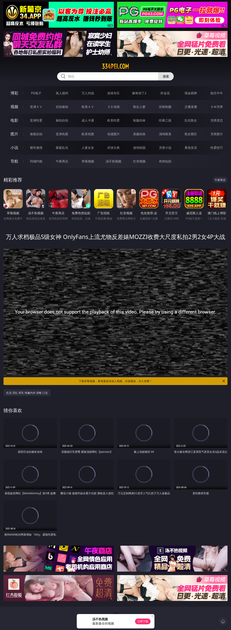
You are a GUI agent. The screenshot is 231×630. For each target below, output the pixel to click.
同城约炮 (36, 161)
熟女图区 (191, 134)
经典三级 (165, 120)
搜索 (166, 76)
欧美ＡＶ (88, 107)
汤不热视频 (113, 161)
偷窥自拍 (36, 134)
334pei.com (115, 66)
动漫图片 (113, 134)
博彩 (14, 93)
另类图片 (216, 134)
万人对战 (88, 93)
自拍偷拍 (62, 107)
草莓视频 (88, 161)
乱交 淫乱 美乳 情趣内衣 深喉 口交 (27, 393)
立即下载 (142, 621)
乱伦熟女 (191, 120)
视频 (14, 106)
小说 (14, 147)
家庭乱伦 (62, 147)
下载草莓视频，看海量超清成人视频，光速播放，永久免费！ (152, 381)
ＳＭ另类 (216, 107)
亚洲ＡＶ (36, 107)
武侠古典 (113, 147)
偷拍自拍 (62, 120)
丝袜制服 (165, 107)
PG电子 (36, 93)
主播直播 (191, 107)
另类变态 (216, 120)
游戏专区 (113, 93)
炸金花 (165, 93)
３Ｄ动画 (113, 107)
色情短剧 (165, 161)
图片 (14, 134)
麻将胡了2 (139, 93)
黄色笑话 (191, 147)
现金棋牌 (191, 93)
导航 (14, 161)
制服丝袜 (139, 120)
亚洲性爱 (36, 120)
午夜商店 (62, 161)
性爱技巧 (216, 147)
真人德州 (62, 93)
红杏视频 (139, 161)
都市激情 (36, 147)
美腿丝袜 (139, 134)
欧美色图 (88, 134)
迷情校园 (139, 147)
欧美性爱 (113, 120)
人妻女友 (88, 147)
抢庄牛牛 (216, 93)
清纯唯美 (165, 134)
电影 (14, 120)
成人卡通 (88, 120)
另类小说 (165, 147)
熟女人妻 (139, 107)
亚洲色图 (62, 134)
